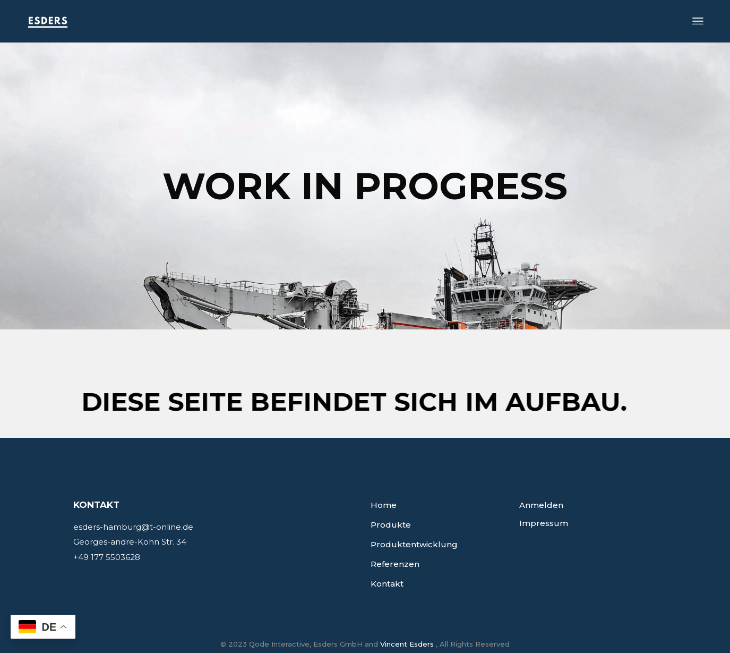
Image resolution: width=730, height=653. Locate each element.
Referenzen (395, 564)
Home (384, 505)
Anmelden (541, 505)
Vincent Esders (407, 644)
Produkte (391, 525)
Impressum (543, 523)
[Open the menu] (697, 21)
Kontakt (387, 584)
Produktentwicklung (414, 544)
